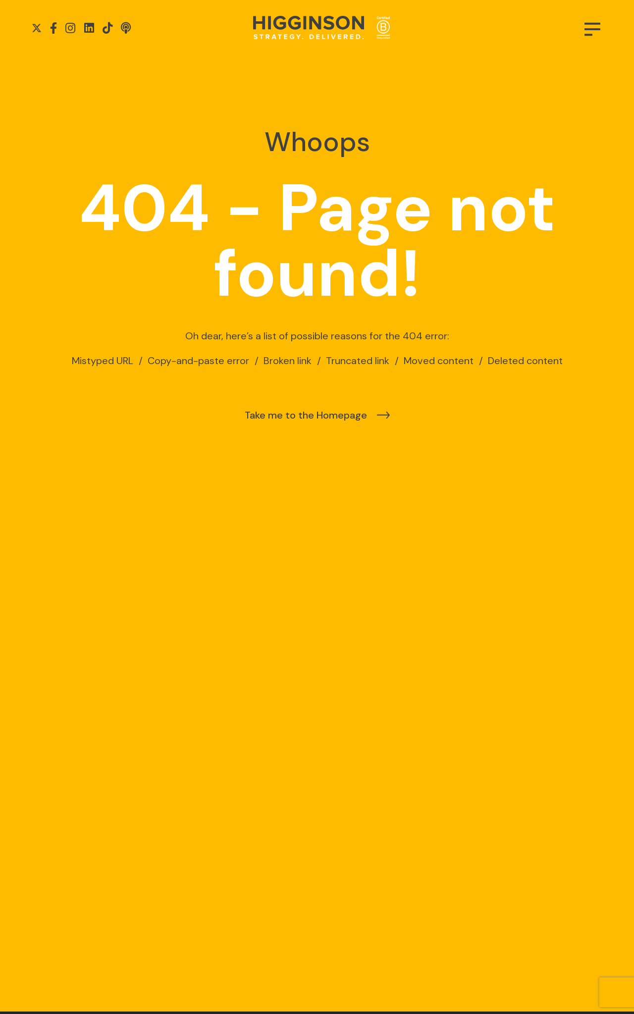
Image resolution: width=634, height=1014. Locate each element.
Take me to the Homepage (306, 415)
